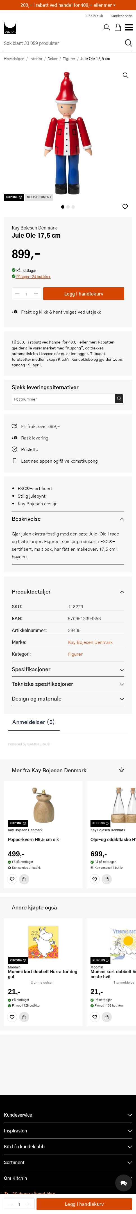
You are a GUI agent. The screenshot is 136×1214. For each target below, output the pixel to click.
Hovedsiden (14, 58)
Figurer (69, 58)
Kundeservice (121, 15)
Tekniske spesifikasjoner (42, 684)
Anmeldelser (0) (33, 722)
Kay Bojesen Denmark (34, 227)
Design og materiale (37, 698)
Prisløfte (29, 449)
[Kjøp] (24, 879)
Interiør (36, 58)
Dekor (52, 58)
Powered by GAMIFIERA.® (29, 744)
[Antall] (26, 294)
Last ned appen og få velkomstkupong (59, 461)
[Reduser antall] (17, 294)
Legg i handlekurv (83, 293)
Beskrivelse (26, 519)
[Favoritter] (12, 879)
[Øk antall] (36, 294)
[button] (125, 206)
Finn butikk (94, 15)
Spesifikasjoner (31, 669)
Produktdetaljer (31, 591)
